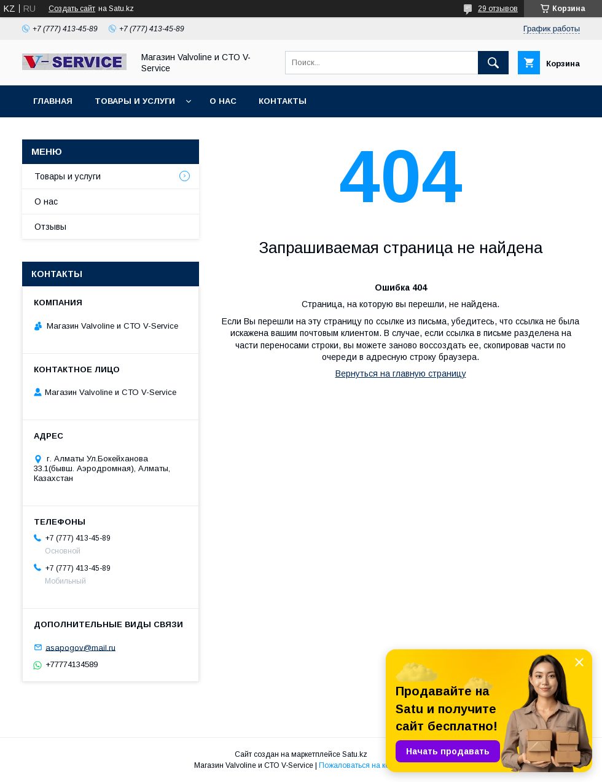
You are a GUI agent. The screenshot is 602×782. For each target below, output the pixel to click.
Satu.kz (354, 754)
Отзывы (50, 227)
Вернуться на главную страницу (400, 373)
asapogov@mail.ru (80, 647)
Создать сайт (72, 8)
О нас (223, 101)
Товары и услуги (135, 101)
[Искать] (493, 62)
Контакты (283, 101)
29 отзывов (498, 8)
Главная (52, 101)
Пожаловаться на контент (363, 765)
